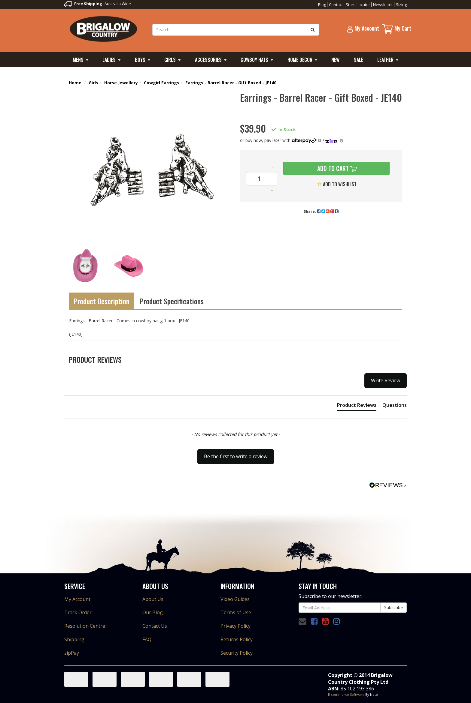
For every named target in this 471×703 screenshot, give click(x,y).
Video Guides (235, 599)
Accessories (208, 59)
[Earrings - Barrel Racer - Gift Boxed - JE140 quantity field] (261, 178)
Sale (358, 59)
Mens (78, 59)
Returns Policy (236, 639)
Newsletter (383, 4)
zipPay (71, 653)
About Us (152, 599)
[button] (235, 453)
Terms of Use (235, 612)
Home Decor (299, 59)
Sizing (401, 4)
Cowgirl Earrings (161, 83)
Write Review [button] (385, 380)
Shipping (74, 639)
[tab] (356, 406)
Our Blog (152, 612)
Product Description (101, 301)
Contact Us (154, 626)
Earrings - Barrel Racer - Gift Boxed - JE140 (230, 83)
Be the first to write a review (235, 456)
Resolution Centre (84, 626)
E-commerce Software (346, 694)
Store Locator (358, 4)
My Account (77, 599)
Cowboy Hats (254, 59)
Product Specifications (172, 301)
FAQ (146, 639)
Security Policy (236, 653)
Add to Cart (332, 168)
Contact (336, 4)
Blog (322, 4)
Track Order (78, 612)
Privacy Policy (235, 626)
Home (75, 83)
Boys (140, 59)
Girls (170, 59)
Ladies (109, 59)
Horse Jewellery (121, 83)
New (335, 59)
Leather (385, 59)
